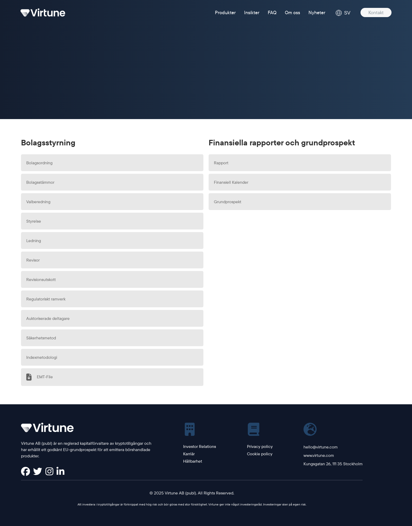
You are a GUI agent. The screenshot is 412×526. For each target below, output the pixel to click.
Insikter (251, 12)
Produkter (225, 12)
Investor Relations (199, 446)
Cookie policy (259, 453)
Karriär (189, 453)
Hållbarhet (192, 461)
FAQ (272, 12)
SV (343, 12)
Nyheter (316, 12)
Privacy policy (260, 446)
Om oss (292, 12)
